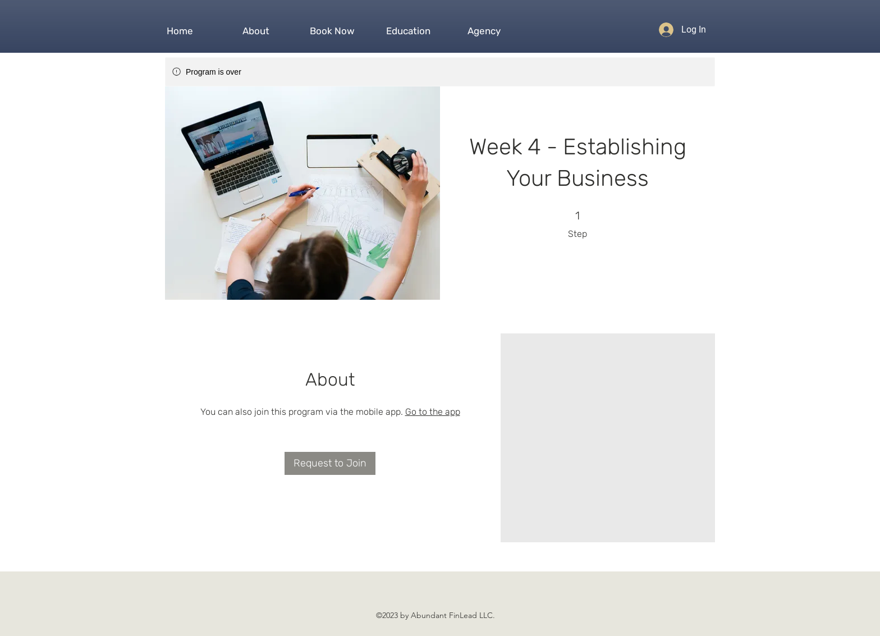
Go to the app (432, 411)
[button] (256, 26)
